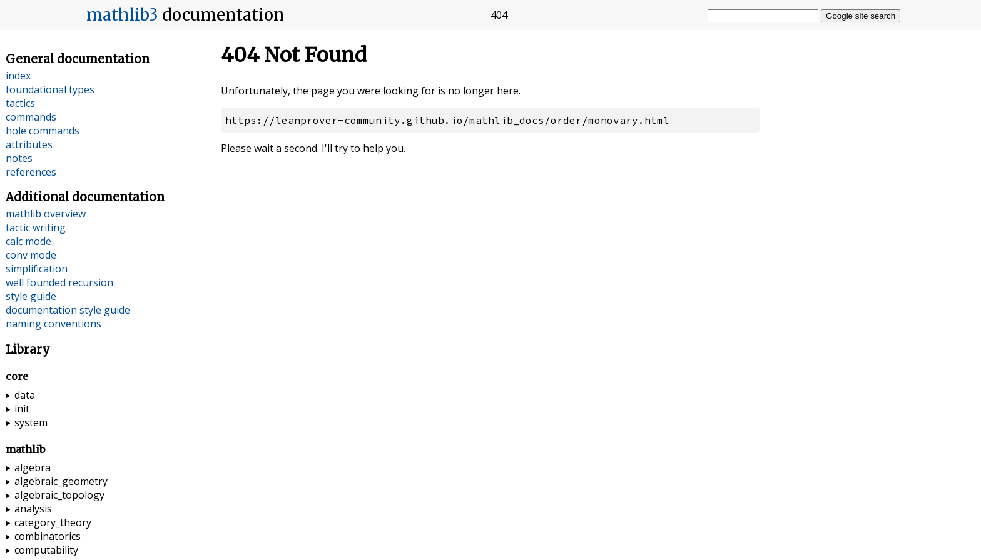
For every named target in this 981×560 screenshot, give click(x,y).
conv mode (31, 255)
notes (19, 158)
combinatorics (47, 536)
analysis (33, 509)
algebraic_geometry (61, 481)
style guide (31, 296)
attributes (29, 144)
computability (46, 550)
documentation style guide (68, 310)
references (31, 172)
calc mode (28, 241)
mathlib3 (122, 15)
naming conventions (53, 324)
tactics (20, 103)
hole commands (42, 131)
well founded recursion (59, 282)
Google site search (860, 16)
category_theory (52, 522)
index (18, 75)
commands (31, 117)
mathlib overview (46, 214)
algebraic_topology (59, 495)
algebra (32, 467)
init (21, 409)
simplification (37, 269)
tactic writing (36, 227)
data (24, 395)
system (31, 422)
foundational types (50, 89)
